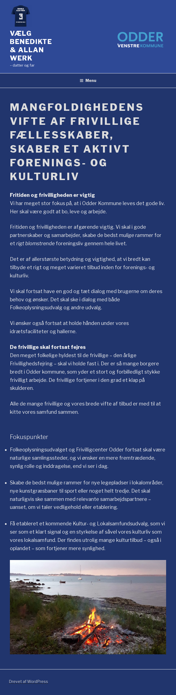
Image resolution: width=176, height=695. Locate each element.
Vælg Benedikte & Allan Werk (31, 45)
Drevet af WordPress (28, 681)
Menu (88, 80)
